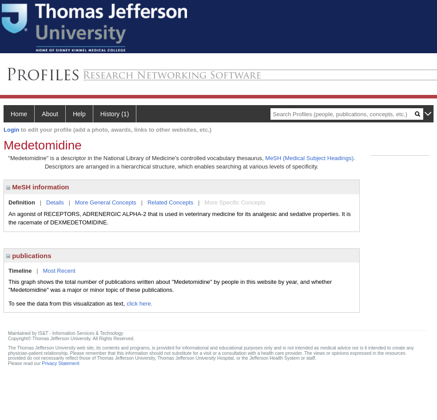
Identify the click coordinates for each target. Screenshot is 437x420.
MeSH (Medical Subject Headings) (309, 158)
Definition (21, 202)
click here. (140, 303)
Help (79, 114)
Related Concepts (170, 202)
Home (19, 114)
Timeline (20, 270)
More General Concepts (105, 202)
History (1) (114, 114)
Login (11, 129)
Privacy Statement (60, 363)
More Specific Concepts (234, 202)
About (50, 114)
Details (55, 202)
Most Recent (59, 270)
